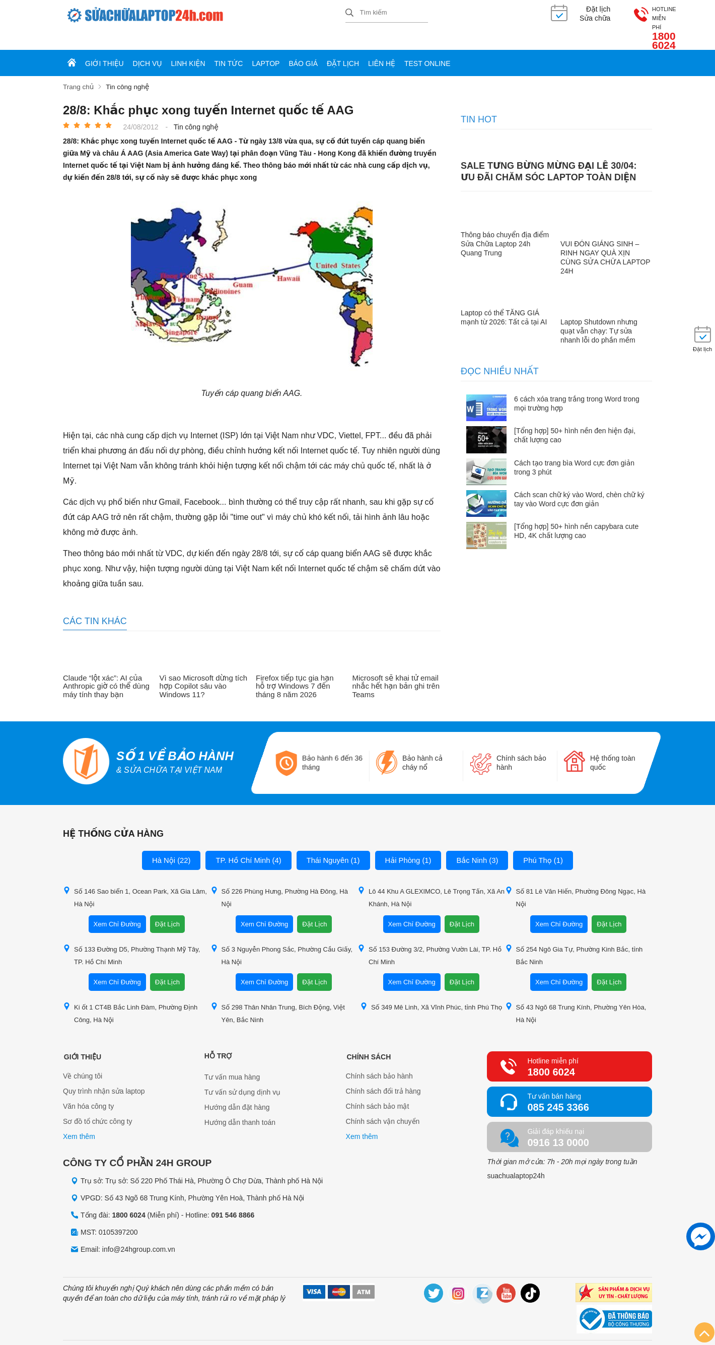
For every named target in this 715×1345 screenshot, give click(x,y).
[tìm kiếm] (349, 13)
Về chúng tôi (82, 1059)
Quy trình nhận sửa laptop (104, 1074)
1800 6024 (627, 19)
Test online (427, 46)
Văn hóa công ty (88, 1089)
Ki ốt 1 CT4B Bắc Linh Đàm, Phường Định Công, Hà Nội (130, 994)
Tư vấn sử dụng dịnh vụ (242, 1074)
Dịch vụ (147, 46)
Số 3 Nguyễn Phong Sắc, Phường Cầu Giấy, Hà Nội (281, 937)
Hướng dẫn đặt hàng (237, 1089)
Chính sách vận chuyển (383, 1104)
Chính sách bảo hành (379, 1059)
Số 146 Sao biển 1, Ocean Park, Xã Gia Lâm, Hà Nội (135, 879)
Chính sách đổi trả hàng (383, 1074)
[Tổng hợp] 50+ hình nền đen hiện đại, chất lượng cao (574, 417)
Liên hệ (381, 46)
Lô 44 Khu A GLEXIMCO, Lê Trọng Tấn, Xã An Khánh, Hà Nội (431, 879)
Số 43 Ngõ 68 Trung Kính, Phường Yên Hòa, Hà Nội (576, 994)
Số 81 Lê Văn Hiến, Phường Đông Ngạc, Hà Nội (575, 879)
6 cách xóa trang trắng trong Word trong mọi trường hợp (576, 385)
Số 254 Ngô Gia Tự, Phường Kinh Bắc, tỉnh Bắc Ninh (574, 937)
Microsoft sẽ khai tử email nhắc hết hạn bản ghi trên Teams (396, 668)
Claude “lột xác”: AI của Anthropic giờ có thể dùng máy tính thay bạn (106, 668)
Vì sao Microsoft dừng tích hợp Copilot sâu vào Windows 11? (204, 668)
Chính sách (368, 1038)
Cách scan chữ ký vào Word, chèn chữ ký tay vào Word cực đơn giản (579, 481)
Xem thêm (79, 1119)
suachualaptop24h (515, 1158)
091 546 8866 (233, 1197)
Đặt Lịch (167, 906)
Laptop (265, 46)
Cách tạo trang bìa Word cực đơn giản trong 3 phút (574, 449)
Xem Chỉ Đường (117, 906)
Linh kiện (188, 46)
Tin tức (228, 46)
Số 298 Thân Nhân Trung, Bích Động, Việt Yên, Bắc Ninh (277, 994)
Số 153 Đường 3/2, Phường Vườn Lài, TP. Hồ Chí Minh (430, 937)
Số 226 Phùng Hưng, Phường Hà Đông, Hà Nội (279, 879)
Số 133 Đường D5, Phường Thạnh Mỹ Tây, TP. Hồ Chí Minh (131, 937)
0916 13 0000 (558, 1124)
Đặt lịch (343, 46)
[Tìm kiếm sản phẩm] (386, 13)
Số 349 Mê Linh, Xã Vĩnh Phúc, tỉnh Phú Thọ (431, 988)
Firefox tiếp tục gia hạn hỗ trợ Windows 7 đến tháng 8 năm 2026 (295, 668)
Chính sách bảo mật (377, 1089)
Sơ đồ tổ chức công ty (97, 1104)
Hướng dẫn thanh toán (239, 1104)
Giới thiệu (104, 46)
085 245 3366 (558, 1089)
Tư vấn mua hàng (232, 1059)
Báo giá (303, 46)
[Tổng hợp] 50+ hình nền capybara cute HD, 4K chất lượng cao (576, 513)
